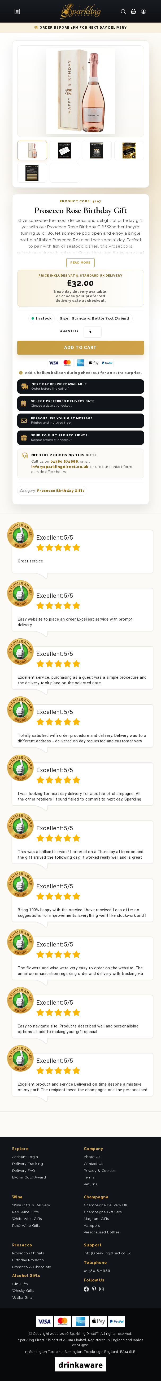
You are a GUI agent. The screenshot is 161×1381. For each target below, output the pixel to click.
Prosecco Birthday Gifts (61, 491)
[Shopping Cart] (133, 11)
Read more (80, 262)
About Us (92, 1157)
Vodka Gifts (22, 1297)
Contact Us (93, 1163)
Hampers (92, 1225)
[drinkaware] (80, 1364)
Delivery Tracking (27, 1163)
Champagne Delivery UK (106, 1205)
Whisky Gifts (23, 1290)
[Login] (143, 11)
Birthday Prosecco (28, 1260)
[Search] (123, 11)
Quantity (69, 331)
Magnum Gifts (96, 1218)
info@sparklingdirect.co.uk (59, 466)
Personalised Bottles (101, 1232)
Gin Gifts (20, 1284)
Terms (89, 1177)
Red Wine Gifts (25, 1212)
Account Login (25, 1157)
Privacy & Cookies (100, 1170)
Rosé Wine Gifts (26, 1225)
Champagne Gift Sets (103, 1212)
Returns (90, 1184)
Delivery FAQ (23, 1170)
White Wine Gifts (27, 1218)
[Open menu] (18, 11)
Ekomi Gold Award (29, 1177)
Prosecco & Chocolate (31, 1267)
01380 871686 (64, 461)
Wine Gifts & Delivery (31, 1205)
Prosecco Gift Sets (28, 1253)
